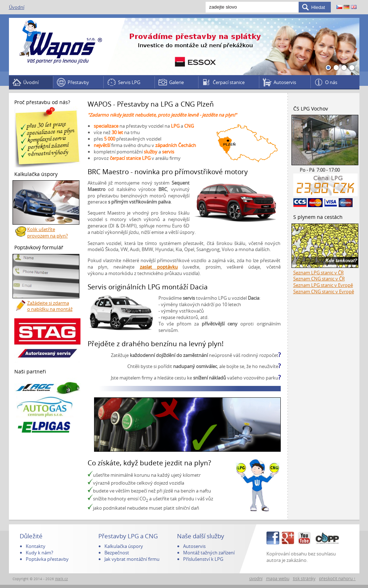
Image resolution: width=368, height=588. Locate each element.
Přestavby (78, 82)
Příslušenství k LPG (203, 559)
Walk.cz (61, 579)
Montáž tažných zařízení (209, 552)
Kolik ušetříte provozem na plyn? (47, 232)
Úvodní (16, 7)
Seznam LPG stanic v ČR (318, 272)
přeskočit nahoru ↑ (337, 578)
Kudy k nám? (39, 552)
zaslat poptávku (159, 267)
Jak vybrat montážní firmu (132, 559)
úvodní (255, 578)
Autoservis (285, 82)
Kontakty (35, 546)
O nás (331, 82)
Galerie (176, 82)
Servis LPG (129, 82)
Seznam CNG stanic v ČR (319, 278)
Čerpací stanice (229, 82)
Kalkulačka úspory (123, 546)
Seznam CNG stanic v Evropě (323, 291)
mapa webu (277, 578)
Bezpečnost (116, 552)
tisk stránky (304, 578)
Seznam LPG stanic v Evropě (323, 285)
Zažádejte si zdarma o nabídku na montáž (50, 306)
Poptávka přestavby (47, 559)
